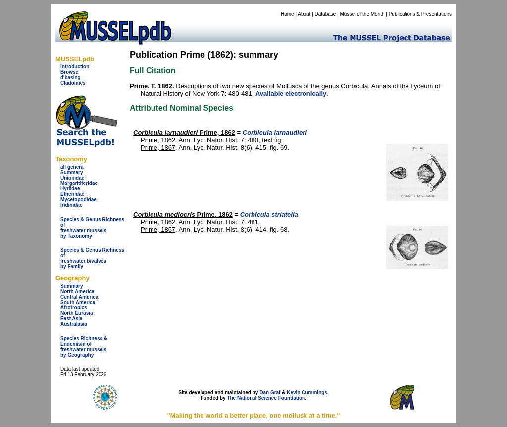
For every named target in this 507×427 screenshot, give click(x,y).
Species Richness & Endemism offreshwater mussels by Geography (83, 347)
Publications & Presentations (420, 14)
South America (77, 302)
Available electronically (290, 93)
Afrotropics (73, 307)
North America (77, 291)
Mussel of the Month (362, 14)
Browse (69, 72)
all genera (72, 167)
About (304, 14)
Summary (71, 172)
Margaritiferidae (79, 183)
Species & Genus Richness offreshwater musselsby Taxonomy (92, 228)
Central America (79, 297)
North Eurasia (76, 313)
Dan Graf (269, 392)
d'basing (70, 77)
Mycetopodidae (78, 199)
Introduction (74, 66)
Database (325, 14)
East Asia (71, 318)
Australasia (73, 324)
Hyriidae (70, 188)
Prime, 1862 (184, 132)
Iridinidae (71, 205)
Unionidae (72, 178)
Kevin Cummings (307, 392)
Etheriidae (72, 194)
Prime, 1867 (158, 147)
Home (287, 14)
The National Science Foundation (266, 398)
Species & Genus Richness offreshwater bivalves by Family (92, 258)
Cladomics (73, 83)
